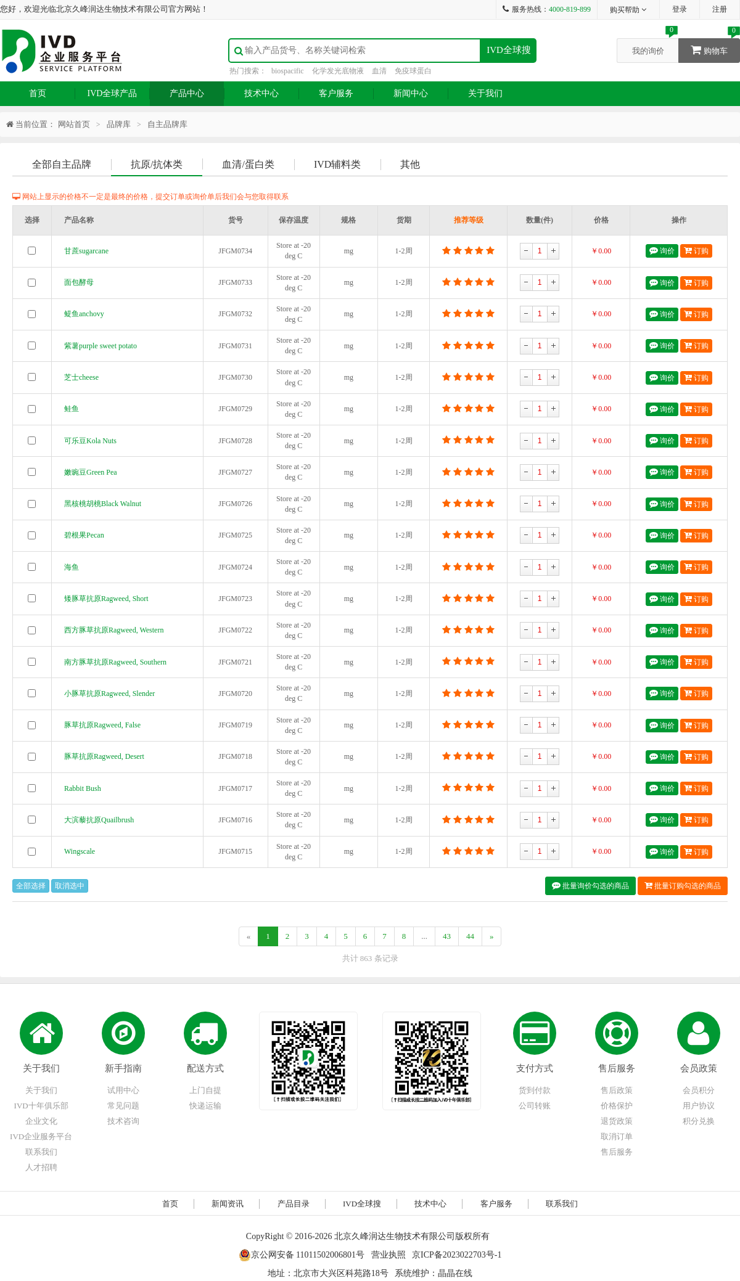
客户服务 (336, 93)
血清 (379, 71)
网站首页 (74, 124)
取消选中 (69, 886)
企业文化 (41, 1121)
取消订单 (617, 1136)
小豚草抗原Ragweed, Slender (109, 693)
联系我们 (41, 1151)
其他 (410, 164)
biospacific (287, 71)
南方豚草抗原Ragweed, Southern (115, 662)
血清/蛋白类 (248, 164)
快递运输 (205, 1105)
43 (447, 936)
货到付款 (535, 1090)
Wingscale (79, 851)
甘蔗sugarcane (86, 251)
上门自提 (205, 1090)
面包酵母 (79, 282)
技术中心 (261, 93)
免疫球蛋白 (413, 71)
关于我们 (485, 93)
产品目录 (294, 1203)
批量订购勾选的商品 (682, 885)
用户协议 (699, 1105)
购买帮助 (629, 10)
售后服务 (616, 1068)
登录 (679, 9)
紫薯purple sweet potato (100, 346)
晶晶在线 (455, 1273)
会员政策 (698, 1068)
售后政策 (617, 1090)
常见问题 (123, 1105)
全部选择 (31, 886)
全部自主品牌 (61, 164)
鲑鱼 (71, 408)
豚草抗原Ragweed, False (102, 725)
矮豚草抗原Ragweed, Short (106, 598)
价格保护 (617, 1105)
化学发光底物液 (338, 71)
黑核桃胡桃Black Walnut (102, 503)
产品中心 (187, 93)
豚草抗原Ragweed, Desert (104, 756)
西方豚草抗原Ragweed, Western (113, 630)
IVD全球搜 (509, 50)
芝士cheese (81, 377)
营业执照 (388, 1254)
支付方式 (534, 1068)
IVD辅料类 (337, 164)
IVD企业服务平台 (41, 1136)
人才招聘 (41, 1167)
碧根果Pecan (84, 535)
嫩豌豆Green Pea (90, 472)
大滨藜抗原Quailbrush (99, 820)
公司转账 (535, 1105)
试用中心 (123, 1090)
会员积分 (699, 1090)
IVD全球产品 (113, 93)
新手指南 (123, 1068)
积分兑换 (699, 1121)
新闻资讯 (228, 1203)
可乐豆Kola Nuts (90, 440)
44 (470, 936)
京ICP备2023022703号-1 (456, 1254)
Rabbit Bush (82, 788)
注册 (719, 9)
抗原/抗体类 (157, 164)
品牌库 (119, 124)
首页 (37, 93)
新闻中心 (410, 93)
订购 (696, 250)
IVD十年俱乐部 (41, 1105)
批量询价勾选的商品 (590, 885)
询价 (662, 250)
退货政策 (617, 1121)
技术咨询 (123, 1121)
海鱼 (71, 567)
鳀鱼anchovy (84, 313)
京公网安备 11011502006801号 (301, 1254)
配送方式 (205, 1068)
